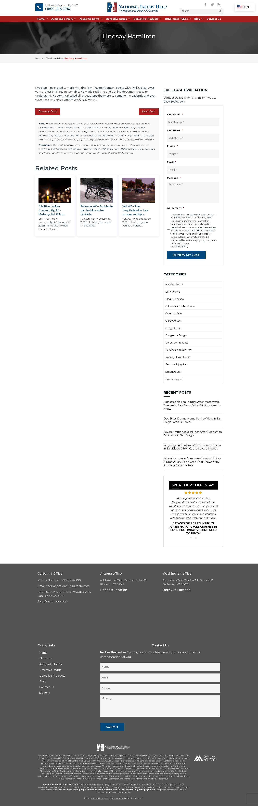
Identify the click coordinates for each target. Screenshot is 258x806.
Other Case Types (178, 19)
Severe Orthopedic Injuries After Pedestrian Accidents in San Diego (193, 433)
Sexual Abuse (173, 371)
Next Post (148, 111)
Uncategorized (173, 379)
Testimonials (53, 58)
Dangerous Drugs (175, 335)
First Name (175, 114)
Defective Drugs (118, 19)
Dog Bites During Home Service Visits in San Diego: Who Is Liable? (192, 420)
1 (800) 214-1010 (57, 9)
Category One (173, 313)
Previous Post (48, 111)
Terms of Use (118, 798)
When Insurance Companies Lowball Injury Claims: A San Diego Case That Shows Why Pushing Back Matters (192, 462)
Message (174, 178)
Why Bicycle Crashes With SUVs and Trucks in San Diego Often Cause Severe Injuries (192, 447)
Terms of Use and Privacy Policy (194, 233)
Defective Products (147, 19)
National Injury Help (100, 798)
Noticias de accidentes (178, 349)
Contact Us (214, 18)
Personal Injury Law (176, 364)
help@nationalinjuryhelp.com (68, 586)
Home (42, 19)
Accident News (174, 284)
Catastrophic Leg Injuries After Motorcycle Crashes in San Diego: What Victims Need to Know (192, 405)
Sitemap (44, 692)
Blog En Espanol (174, 299)
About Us (45, 658)
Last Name (175, 130)
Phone (172, 146)
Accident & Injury (63, 19)
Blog (198, 19)
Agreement (175, 208)
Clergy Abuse (173, 320)
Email (171, 162)
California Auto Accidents (179, 306)
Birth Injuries (172, 291)
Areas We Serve (91, 19)
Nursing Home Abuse (177, 357)
